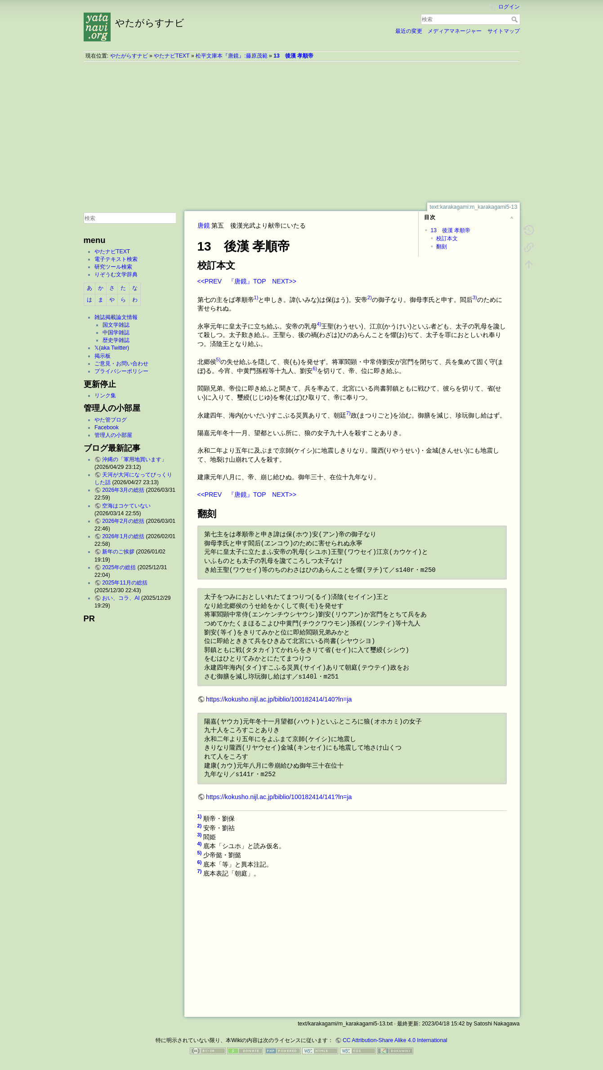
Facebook (106, 427)
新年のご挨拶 (118, 551)
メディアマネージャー (455, 31)
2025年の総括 (119, 567)
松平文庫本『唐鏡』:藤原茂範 (231, 56)
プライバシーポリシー (121, 371)
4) (319, 324)
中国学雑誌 (116, 332)
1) (256, 297)
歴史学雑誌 (116, 340)
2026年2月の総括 (123, 521)
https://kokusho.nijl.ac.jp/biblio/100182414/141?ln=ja (279, 796)
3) (475, 297)
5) (218, 359)
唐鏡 (203, 225)
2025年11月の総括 (124, 583)
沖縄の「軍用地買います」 (134, 459)
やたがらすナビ (129, 56)
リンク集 (105, 395)
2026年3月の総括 (123, 490)
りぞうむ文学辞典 (116, 274)
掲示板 (102, 356)
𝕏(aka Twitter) (111, 348)
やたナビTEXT (171, 56)
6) (315, 368)
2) (369, 297)
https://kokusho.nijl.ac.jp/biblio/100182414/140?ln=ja (279, 699)
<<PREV (209, 281)
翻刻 (441, 246)
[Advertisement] (302, 132)
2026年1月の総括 (123, 536)
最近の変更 (408, 31)
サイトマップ (503, 31)
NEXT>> (284, 281)
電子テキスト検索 (116, 259)
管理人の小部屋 (113, 435)
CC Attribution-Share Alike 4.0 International (395, 1040)
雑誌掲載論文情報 (116, 317)
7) (348, 413)
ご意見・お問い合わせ (121, 363)
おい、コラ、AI (121, 598)
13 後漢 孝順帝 (293, 56)
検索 (515, 19)
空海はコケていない (126, 506)
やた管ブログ (110, 420)
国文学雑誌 (116, 325)
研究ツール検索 (113, 267)
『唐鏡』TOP (247, 281)
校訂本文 (447, 238)
